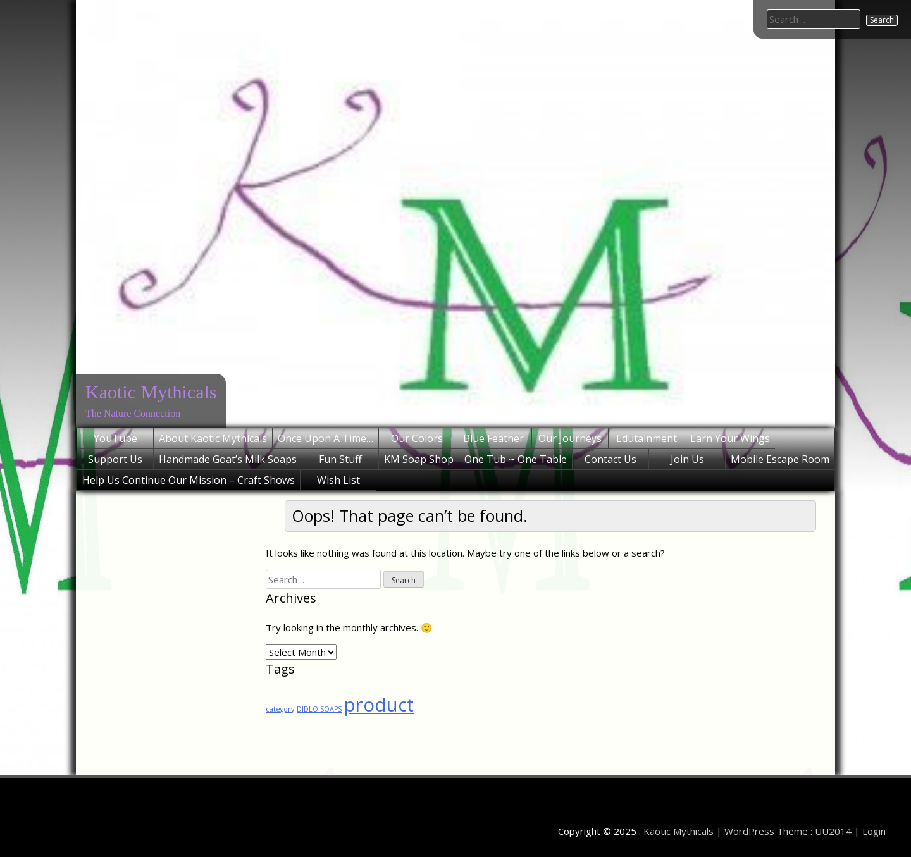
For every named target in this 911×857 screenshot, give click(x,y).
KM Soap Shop (419, 459)
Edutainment (646, 438)
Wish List (338, 480)
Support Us (115, 459)
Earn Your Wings (730, 438)
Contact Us (610, 459)
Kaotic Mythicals (150, 391)
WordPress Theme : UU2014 (788, 831)
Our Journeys (570, 438)
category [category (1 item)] (280, 709)
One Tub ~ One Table (515, 459)
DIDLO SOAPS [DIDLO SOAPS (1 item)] (319, 709)
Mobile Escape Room (780, 459)
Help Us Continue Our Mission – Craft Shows (188, 480)
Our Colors (417, 438)
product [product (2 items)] (379, 704)
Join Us (687, 459)
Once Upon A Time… (325, 438)
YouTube (115, 438)
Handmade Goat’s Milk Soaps (228, 459)
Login (874, 831)
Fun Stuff (340, 459)
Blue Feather (493, 438)
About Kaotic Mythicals (213, 438)
